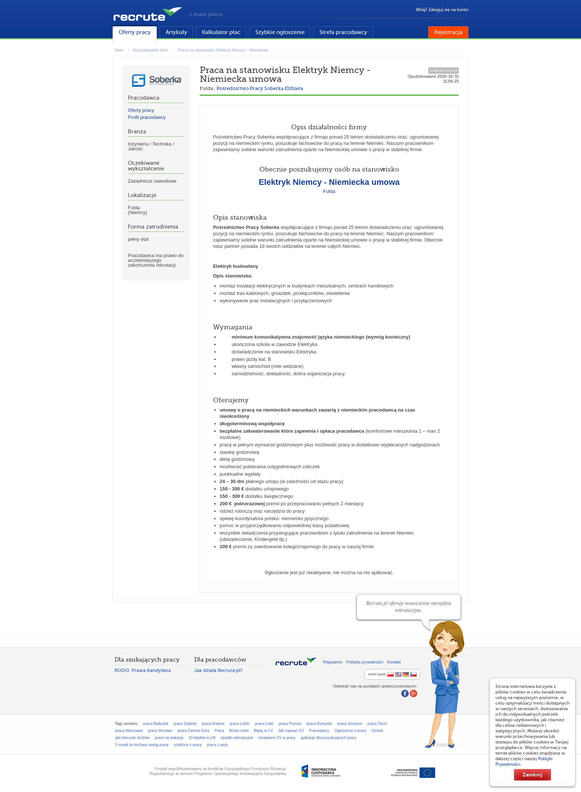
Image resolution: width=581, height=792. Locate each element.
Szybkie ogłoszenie (280, 32)
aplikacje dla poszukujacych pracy (328, 738)
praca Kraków (213, 724)
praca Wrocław (160, 731)
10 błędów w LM (202, 738)
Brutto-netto (239, 731)
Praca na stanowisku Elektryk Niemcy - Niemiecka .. (224, 50)
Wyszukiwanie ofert (150, 50)
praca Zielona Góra (193, 731)
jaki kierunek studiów (132, 738)
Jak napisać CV (291, 731)
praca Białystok (156, 724)
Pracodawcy (319, 731)
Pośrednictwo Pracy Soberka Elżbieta (259, 88)
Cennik (377, 731)
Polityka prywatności (365, 662)
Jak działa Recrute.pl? (218, 670)
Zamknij (532, 775)
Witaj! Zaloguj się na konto (442, 9)
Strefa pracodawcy (343, 32)
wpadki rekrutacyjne (236, 738)
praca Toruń (377, 724)
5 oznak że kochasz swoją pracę (142, 745)
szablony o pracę (188, 745)
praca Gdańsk (184, 724)
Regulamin (333, 662)
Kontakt (394, 662)
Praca (219, 731)
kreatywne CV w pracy (277, 738)
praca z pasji (217, 745)
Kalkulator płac (221, 32)
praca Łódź (264, 724)
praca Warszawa (129, 731)
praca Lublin (240, 724)
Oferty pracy (135, 32)
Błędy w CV (263, 731)
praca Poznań (290, 724)
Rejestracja (448, 32)
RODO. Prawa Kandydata (142, 670)
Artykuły (176, 32)
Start (118, 50)
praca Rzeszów (319, 724)
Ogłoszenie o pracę (350, 731)
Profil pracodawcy (147, 117)
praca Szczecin (349, 724)
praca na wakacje (169, 738)
